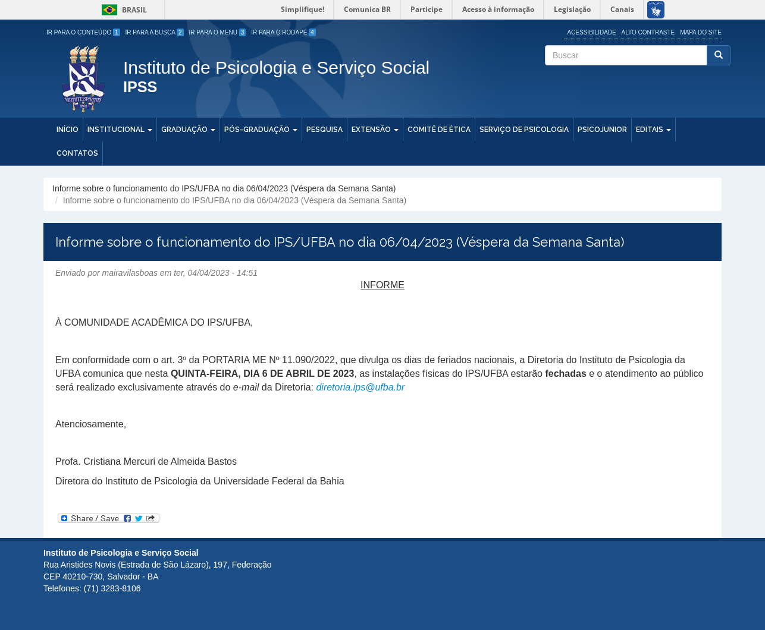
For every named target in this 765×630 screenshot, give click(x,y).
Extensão (375, 129)
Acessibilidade (591, 32)
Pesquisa (324, 129)
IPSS (140, 87)
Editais (653, 129)
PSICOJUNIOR (602, 129)
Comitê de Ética (439, 129)
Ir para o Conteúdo (83, 32)
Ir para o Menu (217, 32)
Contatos (77, 153)
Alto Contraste (648, 32)
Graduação (188, 129)
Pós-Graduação (260, 129)
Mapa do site (701, 32)
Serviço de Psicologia (524, 129)
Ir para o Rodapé (283, 32)
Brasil (122, 10)
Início (68, 129)
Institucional (119, 129)
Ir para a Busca (155, 32)
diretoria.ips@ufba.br (360, 387)
